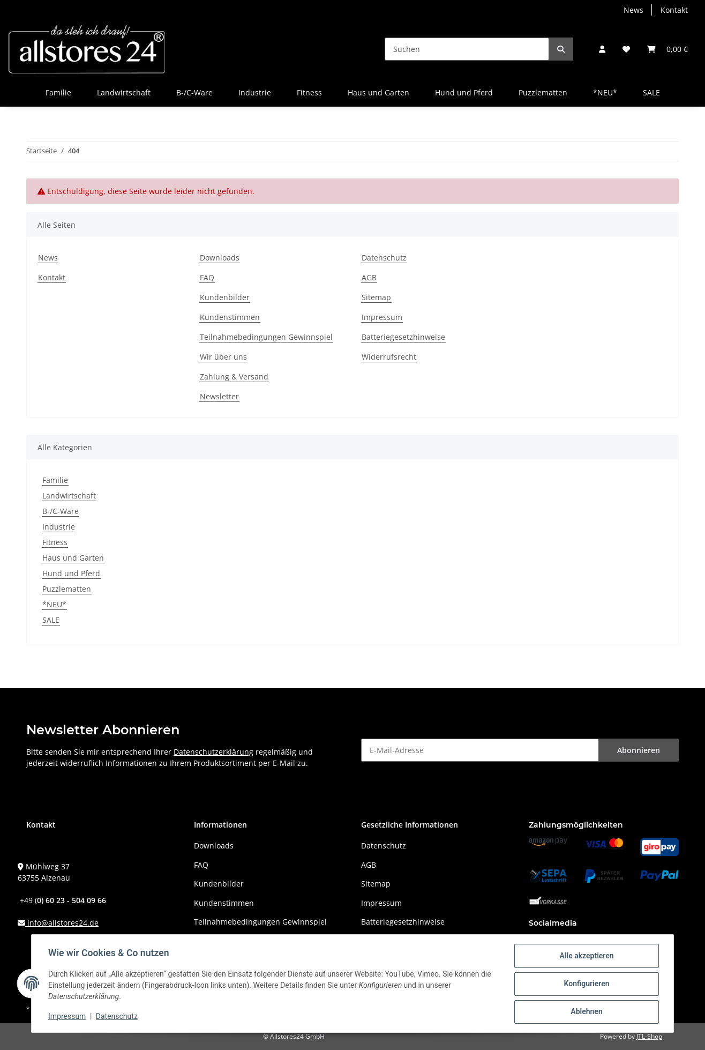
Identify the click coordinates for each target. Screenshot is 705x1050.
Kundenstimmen (230, 317)
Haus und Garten (73, 558)
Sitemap (376, 297)
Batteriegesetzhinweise (403, 337)
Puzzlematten (66, 589)
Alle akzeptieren (586, 956)
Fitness (55, 542)
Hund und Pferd (71, 573)
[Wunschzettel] (626, 49)
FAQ (207, 277)
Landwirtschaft (69, 495)
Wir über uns (223, 357)
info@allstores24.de (62, 923)
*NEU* (54, 604)
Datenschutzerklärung (213, 752)
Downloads (219, 257)
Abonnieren (638, 750)
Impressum (382, 317)
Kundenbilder (225, 297)
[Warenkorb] (667, 49)
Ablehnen (586, 1012)
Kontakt (674, 10)
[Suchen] (467, 49)
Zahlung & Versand (234, 376)
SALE (50, 620)
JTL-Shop (649, 1036)
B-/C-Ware (60, 511)
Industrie (58, 527)
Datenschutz (384, 257)
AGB (369, 277)
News (633, 10)
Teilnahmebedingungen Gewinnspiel (266, 337)
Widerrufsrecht (389, 357)
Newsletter (219, 396)
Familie (55, 480)
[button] (602, 49)
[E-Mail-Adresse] (480, 750)
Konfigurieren (586, 984)
